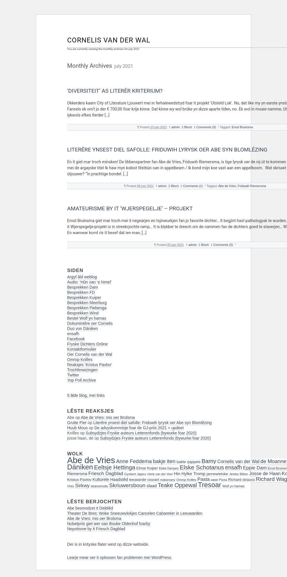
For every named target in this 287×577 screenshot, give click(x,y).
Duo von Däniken (82, 328)
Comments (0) (206, 127)
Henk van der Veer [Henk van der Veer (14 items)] (160, 474)
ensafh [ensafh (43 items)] (233, 467)
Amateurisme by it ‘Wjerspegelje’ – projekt (130, 208)
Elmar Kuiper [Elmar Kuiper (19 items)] (147, 468)
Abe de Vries (227, 186)
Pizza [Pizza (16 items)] (223, 479)
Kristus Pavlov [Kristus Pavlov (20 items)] (79, 479)
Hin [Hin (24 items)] (177, 473)
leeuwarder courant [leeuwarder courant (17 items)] (144, 480)
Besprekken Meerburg (87, 302)
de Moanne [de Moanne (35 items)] (273, 461)
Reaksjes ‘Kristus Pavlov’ (89, 364)
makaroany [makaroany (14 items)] (167, 479)
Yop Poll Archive (81, 380)
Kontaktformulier (81, 349)
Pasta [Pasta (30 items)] (203, 479)
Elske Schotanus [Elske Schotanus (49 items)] (202, 467)
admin (175, 127)
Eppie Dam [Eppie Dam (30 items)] (255, 468)
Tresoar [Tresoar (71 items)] (209, 485)
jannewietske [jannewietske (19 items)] (217, 474)
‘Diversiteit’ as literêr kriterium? (114, 91)
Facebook (76, 339)
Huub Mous (77, 428)
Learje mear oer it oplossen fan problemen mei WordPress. (119, 557)
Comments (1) (193, 186)
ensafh (73, 333)
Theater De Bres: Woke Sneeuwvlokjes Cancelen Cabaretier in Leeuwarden (134, 513)
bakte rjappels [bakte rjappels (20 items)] (188, 462)
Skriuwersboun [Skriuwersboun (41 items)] (127, 485)
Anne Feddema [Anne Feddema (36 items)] (134, 461)
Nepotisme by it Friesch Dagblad (96, 529)
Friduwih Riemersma (252, 186)
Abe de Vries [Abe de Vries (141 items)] (91, 460)
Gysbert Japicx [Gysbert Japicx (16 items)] (135, 474)
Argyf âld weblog (82, 277)
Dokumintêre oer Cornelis (90, 323)
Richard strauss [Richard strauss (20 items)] (241, 479)
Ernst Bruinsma (242, 127)
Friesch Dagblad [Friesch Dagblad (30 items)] (105, 473)
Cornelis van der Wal (108, 40)
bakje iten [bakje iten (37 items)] (164, 461)
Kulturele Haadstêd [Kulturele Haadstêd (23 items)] (110, 479)
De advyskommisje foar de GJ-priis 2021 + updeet (139, 428)
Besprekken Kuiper (84, 297)
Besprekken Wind (83, 313)
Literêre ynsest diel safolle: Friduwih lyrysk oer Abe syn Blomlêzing (167, 149)
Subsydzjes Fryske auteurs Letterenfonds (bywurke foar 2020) (141, 433)
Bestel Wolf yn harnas (86, 318)
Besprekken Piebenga (86, 308)
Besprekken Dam (82, 287)
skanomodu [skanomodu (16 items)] (99, 486)
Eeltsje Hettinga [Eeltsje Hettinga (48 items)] (114, 467)
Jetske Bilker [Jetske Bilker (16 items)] (238, 474)
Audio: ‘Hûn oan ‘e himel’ (89, 282)
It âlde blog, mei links (86, 395)
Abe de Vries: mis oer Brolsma (108, 417)
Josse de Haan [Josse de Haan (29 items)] (265, 473)
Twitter (73, 375)
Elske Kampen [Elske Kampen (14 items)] (169, 468)
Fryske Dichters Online (87, 344)
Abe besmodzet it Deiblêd (90, 508)
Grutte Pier (77, 422)
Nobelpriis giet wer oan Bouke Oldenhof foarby (108, 523)
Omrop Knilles (79, 359)
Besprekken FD (81, 292)
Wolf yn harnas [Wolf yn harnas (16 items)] (233, 486)
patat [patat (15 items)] (214, 479)
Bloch (188, 127)
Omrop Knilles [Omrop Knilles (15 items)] (186, 479)
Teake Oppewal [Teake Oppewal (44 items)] (177, 485)
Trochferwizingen (82, 370)
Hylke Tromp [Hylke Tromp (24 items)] (193, 473)
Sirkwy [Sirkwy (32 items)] (82, 485)
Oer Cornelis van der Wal (89, 354)
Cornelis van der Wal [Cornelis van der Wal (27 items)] (238, 461)
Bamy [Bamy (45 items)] (208, 461)
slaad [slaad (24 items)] (152, 485)
